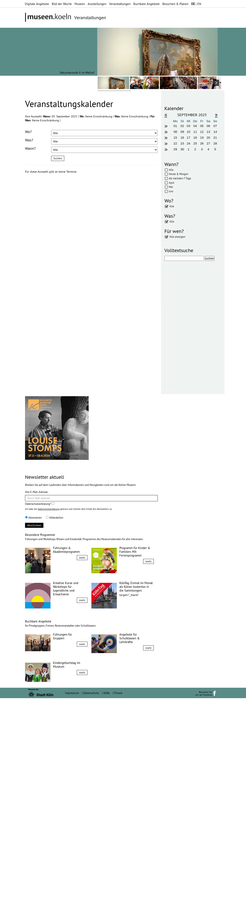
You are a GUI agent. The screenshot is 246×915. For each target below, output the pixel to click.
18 (195, 137)
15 (175, 137)
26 (202, 143)
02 (182, 126)
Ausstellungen (97, 4)
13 (208, 131)
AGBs (106, 910)
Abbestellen (54, 734)
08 (175, 131)
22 (175, 143)
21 (215, 137)
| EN (196, 4)
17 (188, 137)
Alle (171, 169)
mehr (82, 774)
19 (202, 137)
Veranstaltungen (120, 4)
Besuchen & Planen (175, 4)
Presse (118, 910)
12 (202, 131)
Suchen (57, 158)
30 (182, 149)
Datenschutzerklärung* (39, 720)
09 (182, 131)
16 (182, 137)
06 (208, 126)
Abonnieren (33, 734)
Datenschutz (91, 910)
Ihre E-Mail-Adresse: (36, 708)
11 (195, 131)
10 (188, 131)
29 (175, 149)
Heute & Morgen (178, 174)
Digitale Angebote (37, 4)
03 (188, 126)
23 (182, 143)
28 (215, 143)
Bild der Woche (62, 4)
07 (215, 126)
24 (188, 143)
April (171, 182)
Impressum (72, 910)
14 (215, 131)
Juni (171, 191)
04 (195, 126)
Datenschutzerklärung (48, 725)
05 (202, 126)
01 (175, 126)
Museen (79, 4)
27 (208, 143)
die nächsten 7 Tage (180, 178)
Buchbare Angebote (146, 4)
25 (195, 143)
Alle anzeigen (177, 236)
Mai (171, 187)
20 (208, 137)
